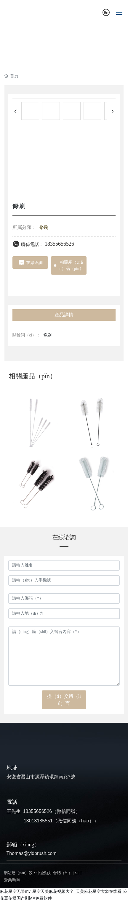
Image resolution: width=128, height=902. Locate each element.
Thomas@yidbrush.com (32, 853)
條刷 (44, 227)
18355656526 (59, 244)
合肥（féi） (63, 873)
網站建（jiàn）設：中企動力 (28, 873)
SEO (79, 873)
